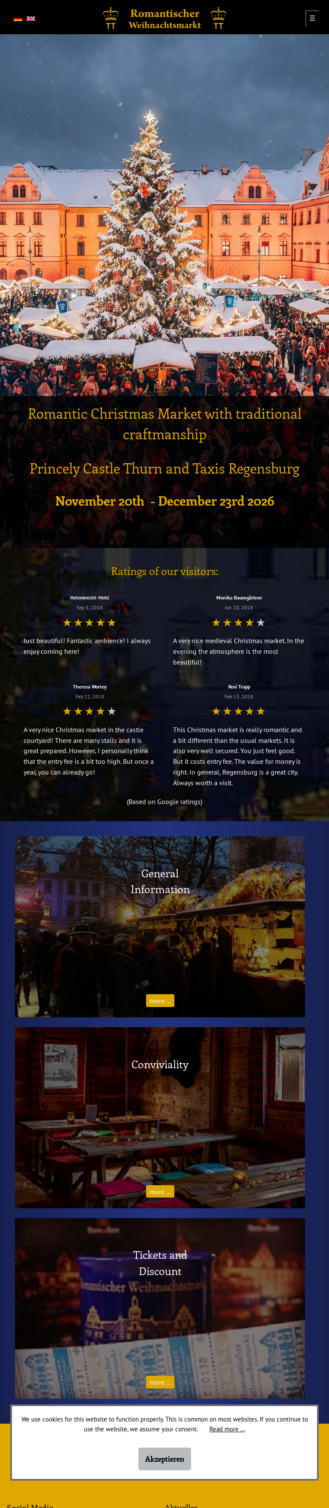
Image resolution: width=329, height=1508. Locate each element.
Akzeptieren (164, 1458)
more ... (160, 1000)
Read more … (227, 1429)
